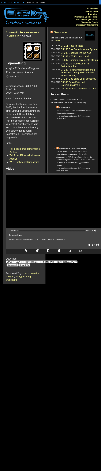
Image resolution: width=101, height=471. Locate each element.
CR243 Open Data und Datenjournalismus (73, 83)
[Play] (9, 230)
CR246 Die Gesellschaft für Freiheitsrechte (75, 65)
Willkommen (92, 9)
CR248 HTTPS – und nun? (75, 56)
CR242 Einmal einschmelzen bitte (78, 88)
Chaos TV (14, 35)
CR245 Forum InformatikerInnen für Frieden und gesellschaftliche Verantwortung (78, 72)
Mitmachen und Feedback (86, 17)
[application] (53, 201)
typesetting (11, 280)
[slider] (52, 230)
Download (12, 265)
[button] (53, 201)
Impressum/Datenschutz (87, 25)
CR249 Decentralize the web (76, 53)
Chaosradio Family (89, 22)
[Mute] (95, 230)
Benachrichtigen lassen (87, 19)
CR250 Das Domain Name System (79, 49)
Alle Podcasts (91, 11)
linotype (10, 276)
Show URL (24, 265)
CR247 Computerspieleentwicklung (79, 60)
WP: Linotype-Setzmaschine (24, 162)
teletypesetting (23, 276)
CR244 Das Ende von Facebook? (78, 79)
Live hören (93, 14)
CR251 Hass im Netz (72, 46)
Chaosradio (60, 32)
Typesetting (15, 235)
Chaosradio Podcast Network (22, 32)
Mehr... (58, 40)
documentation (32, 273)
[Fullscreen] (99, 230)
